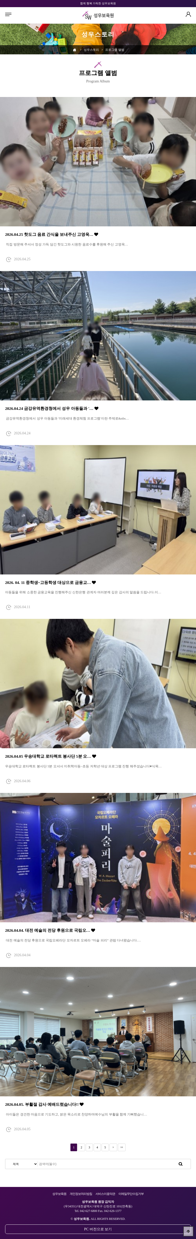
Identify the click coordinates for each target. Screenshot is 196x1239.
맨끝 (122, 1147)
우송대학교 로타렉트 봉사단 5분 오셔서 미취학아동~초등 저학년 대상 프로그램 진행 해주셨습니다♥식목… (83, 766)
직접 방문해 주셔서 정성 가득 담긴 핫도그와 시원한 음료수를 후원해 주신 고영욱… (66, 244)
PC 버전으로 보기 (98, 1229)
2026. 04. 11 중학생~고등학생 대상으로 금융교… (50, 582)
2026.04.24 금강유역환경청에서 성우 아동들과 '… (52, 408)
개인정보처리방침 (81, 1193)
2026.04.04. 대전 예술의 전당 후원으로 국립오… (50, 930)
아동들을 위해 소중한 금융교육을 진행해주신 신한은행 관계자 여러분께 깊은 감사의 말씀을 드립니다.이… (83, 592)
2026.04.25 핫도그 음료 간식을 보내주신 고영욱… (51, 234)
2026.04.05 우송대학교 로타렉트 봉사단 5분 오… (50, 756)
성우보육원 (59, 1193)
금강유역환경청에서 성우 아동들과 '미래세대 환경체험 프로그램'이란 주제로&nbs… (67, 418)
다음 (113, 1147)
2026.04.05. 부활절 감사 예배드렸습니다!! (44, 1104)
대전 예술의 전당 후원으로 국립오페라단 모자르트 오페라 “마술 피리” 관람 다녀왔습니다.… (73, 940)
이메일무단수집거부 (131, 1193)
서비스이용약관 (105, 1193)
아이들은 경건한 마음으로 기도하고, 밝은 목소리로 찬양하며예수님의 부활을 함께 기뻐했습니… (76, 1114)
